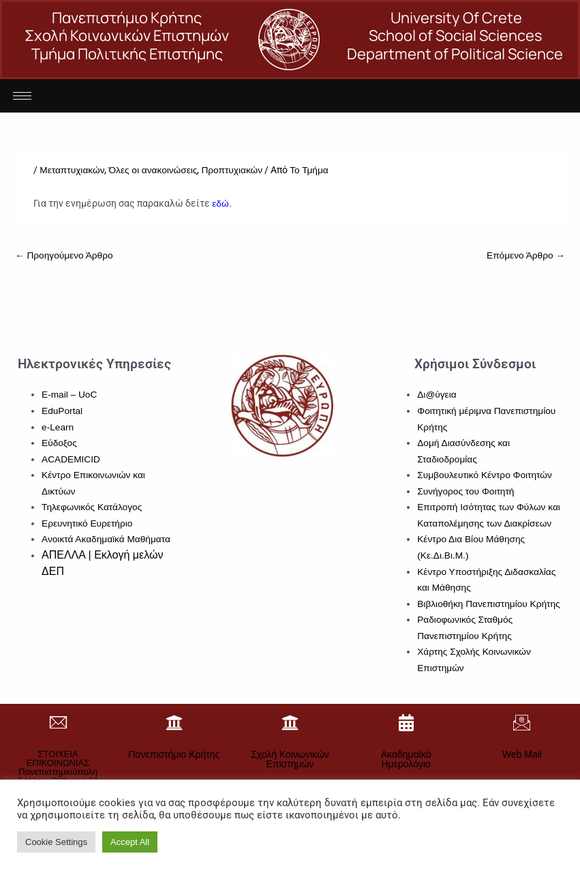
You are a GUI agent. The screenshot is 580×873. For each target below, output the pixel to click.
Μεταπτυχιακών (72, 170)
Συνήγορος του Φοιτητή (465, 491)
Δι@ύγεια (436, 394)
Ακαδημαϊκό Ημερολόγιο (406, 759)
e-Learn (58, 427)
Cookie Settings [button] (56, 842)
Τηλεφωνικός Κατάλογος (92, 507)
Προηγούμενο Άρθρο (64, 255)
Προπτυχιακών (231, 170)
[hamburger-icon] (22, 96)
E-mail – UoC (69, 394)
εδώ (220, 203)
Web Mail (522, 754)
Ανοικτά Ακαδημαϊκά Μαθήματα (106, 539)
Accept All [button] (129, 842)
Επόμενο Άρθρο (526, 255)
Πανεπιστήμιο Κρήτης (173, 754)
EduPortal (62, 411)
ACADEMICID (71, 459)
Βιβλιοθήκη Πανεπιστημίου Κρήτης (488, 604)
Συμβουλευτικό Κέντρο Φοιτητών (484, 475)
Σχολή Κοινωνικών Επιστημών (290, 759)
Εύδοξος (59, 443)
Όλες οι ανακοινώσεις (152, 170)
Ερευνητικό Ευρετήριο (87, 523)
